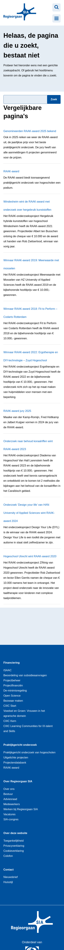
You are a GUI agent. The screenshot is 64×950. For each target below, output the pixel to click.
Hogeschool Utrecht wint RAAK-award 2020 (29, 556)
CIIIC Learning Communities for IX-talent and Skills (28, 729)
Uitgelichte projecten (15, 757)
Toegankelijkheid (13, 840)
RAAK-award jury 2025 (17, 410)
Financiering (11, 662)
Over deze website (15, 833)
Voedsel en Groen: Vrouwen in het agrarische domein (24, 713)
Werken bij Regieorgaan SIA (20, 809)
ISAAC (7, 670)
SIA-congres (10, 819)
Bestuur (8, 794)
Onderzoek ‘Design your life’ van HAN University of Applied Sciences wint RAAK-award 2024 (29, 512)
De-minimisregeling (15, 690)
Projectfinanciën (13, 685)
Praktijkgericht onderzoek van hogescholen (29, 752)
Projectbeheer (11, 680)
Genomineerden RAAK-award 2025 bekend (29, 131)
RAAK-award (11, 171)
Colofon (8, 855)
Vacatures (9, 814)
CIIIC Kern (9, 721)
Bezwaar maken (13, 700)
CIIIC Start (9, 705)
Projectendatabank (14, 762)
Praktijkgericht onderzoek (20, 744)
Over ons (9, 789)
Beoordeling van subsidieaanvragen (25, 675)
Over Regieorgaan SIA (17, 781)
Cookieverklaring (13, 850)
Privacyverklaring (13, 845)
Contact (8, 869)
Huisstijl (8, 882)
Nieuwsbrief (10, 877)
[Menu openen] (56, 18)
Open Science (12, 695)
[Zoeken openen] (56, 7)
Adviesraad (10, 799)
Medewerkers (11, 804)
